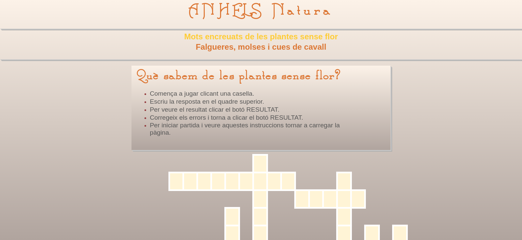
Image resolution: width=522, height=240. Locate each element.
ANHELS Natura (260, 10)
